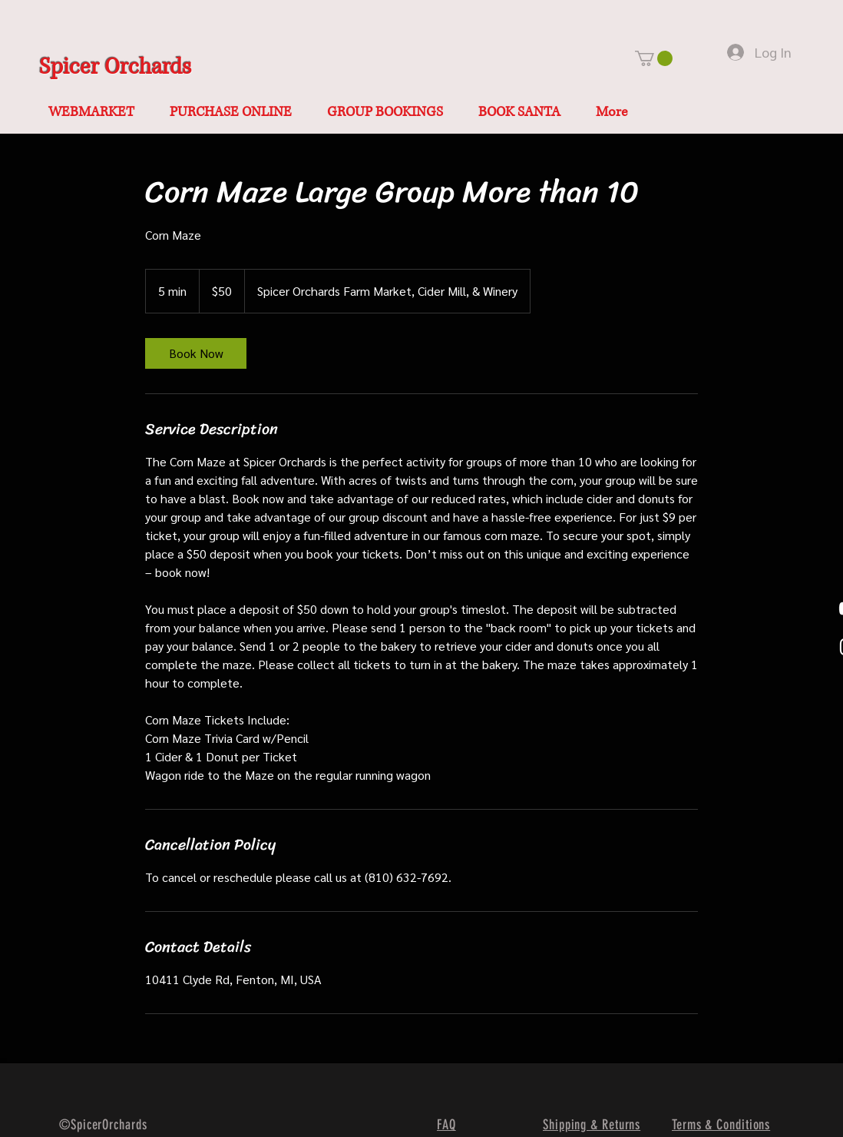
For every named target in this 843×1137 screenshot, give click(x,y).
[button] (654, 58)
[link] (195, 353)
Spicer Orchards (115, 67)
